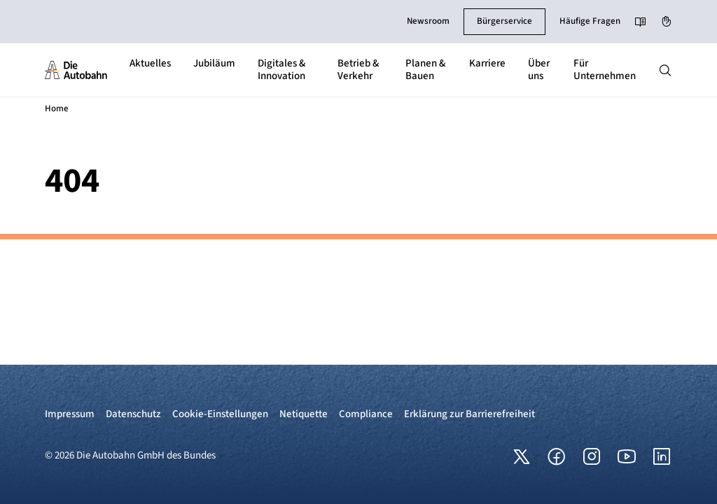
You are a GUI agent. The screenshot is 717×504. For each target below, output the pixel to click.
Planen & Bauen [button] (425, 69)
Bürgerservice (504, 21)
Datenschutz (133, 414)
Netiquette (303, 414)
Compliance (366, 414)
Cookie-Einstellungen (220, 414)
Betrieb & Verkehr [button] (358, 69)
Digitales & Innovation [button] (281, 69)
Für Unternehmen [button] (604, 69)
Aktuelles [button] (150, 63)
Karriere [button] (487, 63)
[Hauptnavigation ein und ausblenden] (665, 70)
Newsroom (428, 21)
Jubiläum (214, 63)
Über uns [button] (539, 69)
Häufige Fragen (589, 21)
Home (57, 108)
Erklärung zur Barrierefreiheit (469, 414)
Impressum (70, 414)
